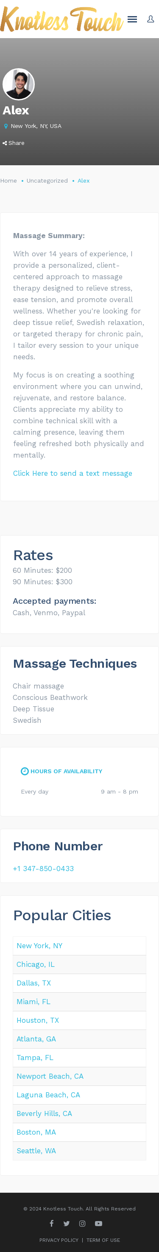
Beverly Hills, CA (44, 1113)
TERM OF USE (103, 1240)
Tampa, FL (35, 1057)
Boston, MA (36, 1132)
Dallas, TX (34, 983)
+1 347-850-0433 (43, 868)
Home (8, 180)
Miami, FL (33, 1001)
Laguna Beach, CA (48, 1095)
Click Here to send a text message (72, 473)
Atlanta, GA (36, 1039)
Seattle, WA (36, 1151)
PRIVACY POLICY (58, 1240)
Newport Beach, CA (50, 1076)
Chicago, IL (36, 964)
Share (14, 142)
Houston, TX (38, 1020)
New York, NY (39, 945)
